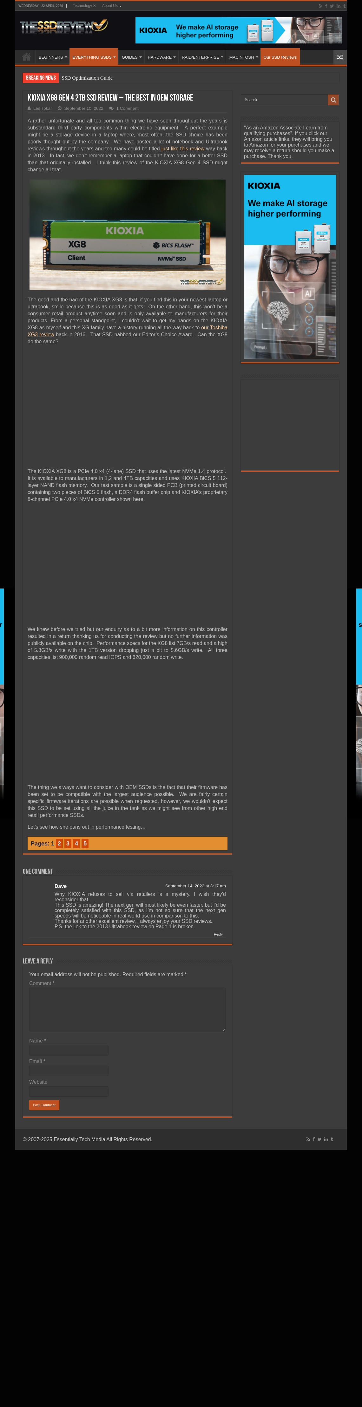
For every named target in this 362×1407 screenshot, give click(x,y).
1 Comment (127, 108)
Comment (42, 983)
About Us (110, 5)
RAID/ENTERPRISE (200, 57)
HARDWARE (160, 57)
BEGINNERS (51, 57)
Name (37, 1040)
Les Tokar (42, 108)
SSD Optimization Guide (87, 78)
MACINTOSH (241, 57)
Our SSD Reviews (280, 57)
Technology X (84, 5)
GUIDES (130, 57)
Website (38, 1082)
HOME (26, 56)
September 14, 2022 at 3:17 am (195, 886)
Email (37, 1061)
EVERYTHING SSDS (92, 57)
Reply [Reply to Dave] (218, 934)
